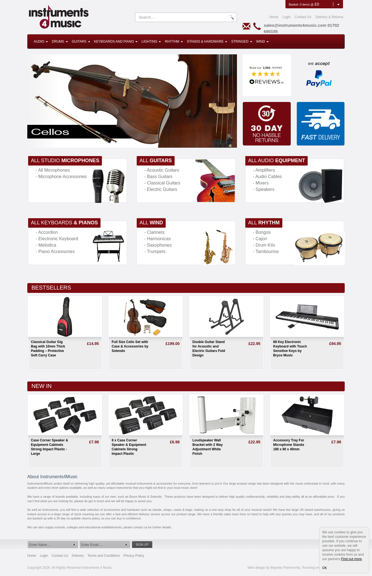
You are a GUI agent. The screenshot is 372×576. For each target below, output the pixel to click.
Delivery (78, 556)
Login (286, 17)
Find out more (351, 559)
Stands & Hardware (207, 41)
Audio (41, 41)
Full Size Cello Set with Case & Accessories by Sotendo (130, 346)
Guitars (81, 41)
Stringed (241, 41)
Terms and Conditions (103, 556)
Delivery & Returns (329, 17)
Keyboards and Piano (116, 41)
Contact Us (303, 17)
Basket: (294, 4)
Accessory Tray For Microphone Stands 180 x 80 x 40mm (288, 444)
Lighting (151, 41)
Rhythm (174, 41)
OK (324, 568)
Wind (262, 41)
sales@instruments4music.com (295, 25)
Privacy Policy (133, 556)
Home (273, 17)
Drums (60, 41)
